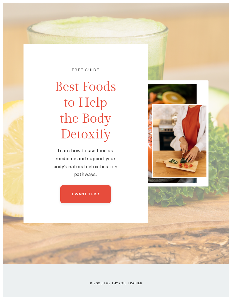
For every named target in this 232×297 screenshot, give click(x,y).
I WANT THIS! (85, 194)
